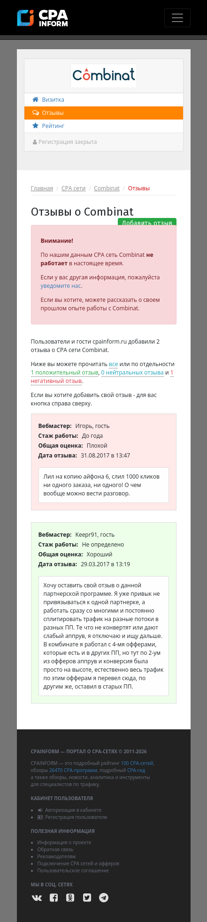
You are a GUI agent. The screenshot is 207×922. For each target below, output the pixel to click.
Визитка (47, 100)
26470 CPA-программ (73, 770)
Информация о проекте (65, 842)
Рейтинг (48, 126)
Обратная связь (56, 849)
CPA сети (73, 188)
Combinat (107, 188)
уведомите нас (61, 286)
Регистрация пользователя (72, 817)
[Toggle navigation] (177, 17)
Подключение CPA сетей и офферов (79, 863)
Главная (42, 188)
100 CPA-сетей (137, 763)
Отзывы (47, 113)
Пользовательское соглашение (73, 870)
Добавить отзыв (147, 223)
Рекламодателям (57, 856)
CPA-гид (136, 770)
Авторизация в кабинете (70, 810)
